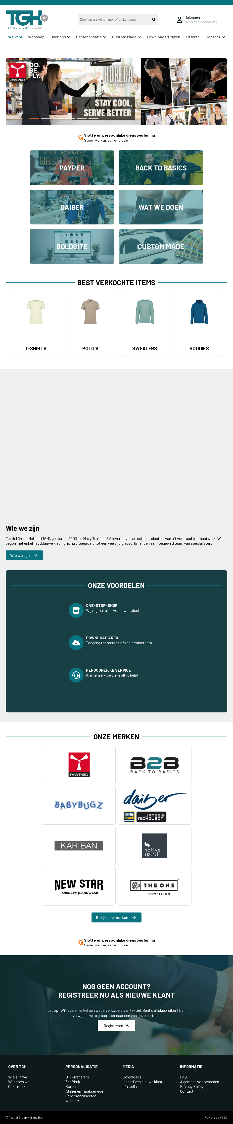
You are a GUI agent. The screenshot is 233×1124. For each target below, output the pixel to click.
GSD (224, 1117)
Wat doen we (19, 1081)
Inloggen (193, 17)
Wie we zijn (23, 555)
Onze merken (19, 1086)
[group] (116, 92)
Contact (215, 36)
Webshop (36, 36)
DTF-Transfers (77, 1076)
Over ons (60, 36)
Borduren (73, 1086)
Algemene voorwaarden (199, 1081)
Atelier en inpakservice (84, 1091)
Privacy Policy (191, 1086)
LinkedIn (130, 1086)
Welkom (15, 36)
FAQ (183, 1076)
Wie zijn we (17, 1076)
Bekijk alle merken (116, 917)
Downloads (132, 1076)
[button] (34, 118)
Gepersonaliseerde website (80, 1098)
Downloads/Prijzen (163, 36)
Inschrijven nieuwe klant (142, 1081)
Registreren (116, 1025)
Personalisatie (91, 36)
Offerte (193, 36)
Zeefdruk (72, 1081)
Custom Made (126, 36)
